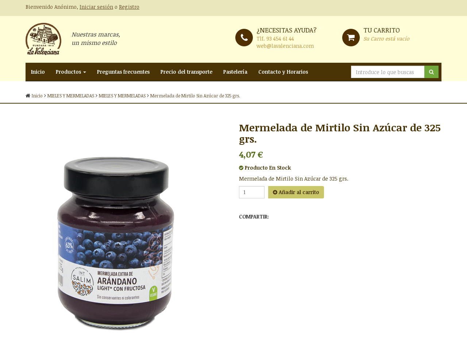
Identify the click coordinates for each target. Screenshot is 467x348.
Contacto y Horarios (283, 71)
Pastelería (235, 71)
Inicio (38, 71)
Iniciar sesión (96, 6)
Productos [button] (71, 71)
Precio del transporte (186, 71)
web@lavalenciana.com (285, 45)
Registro (129, 6)
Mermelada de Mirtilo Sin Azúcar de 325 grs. (195, 95)
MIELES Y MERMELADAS (70, 95)
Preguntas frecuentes (123, 71)
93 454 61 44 (280, 38)
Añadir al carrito (296, 192)
